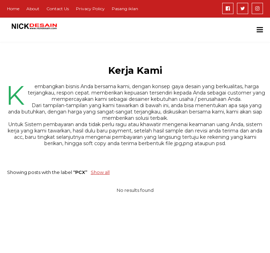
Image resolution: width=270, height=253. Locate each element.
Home (13, 8)
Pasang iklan (125, 8)
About (32, 8)
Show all (100, 172)
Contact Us (57, 8)
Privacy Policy (90, 8)
